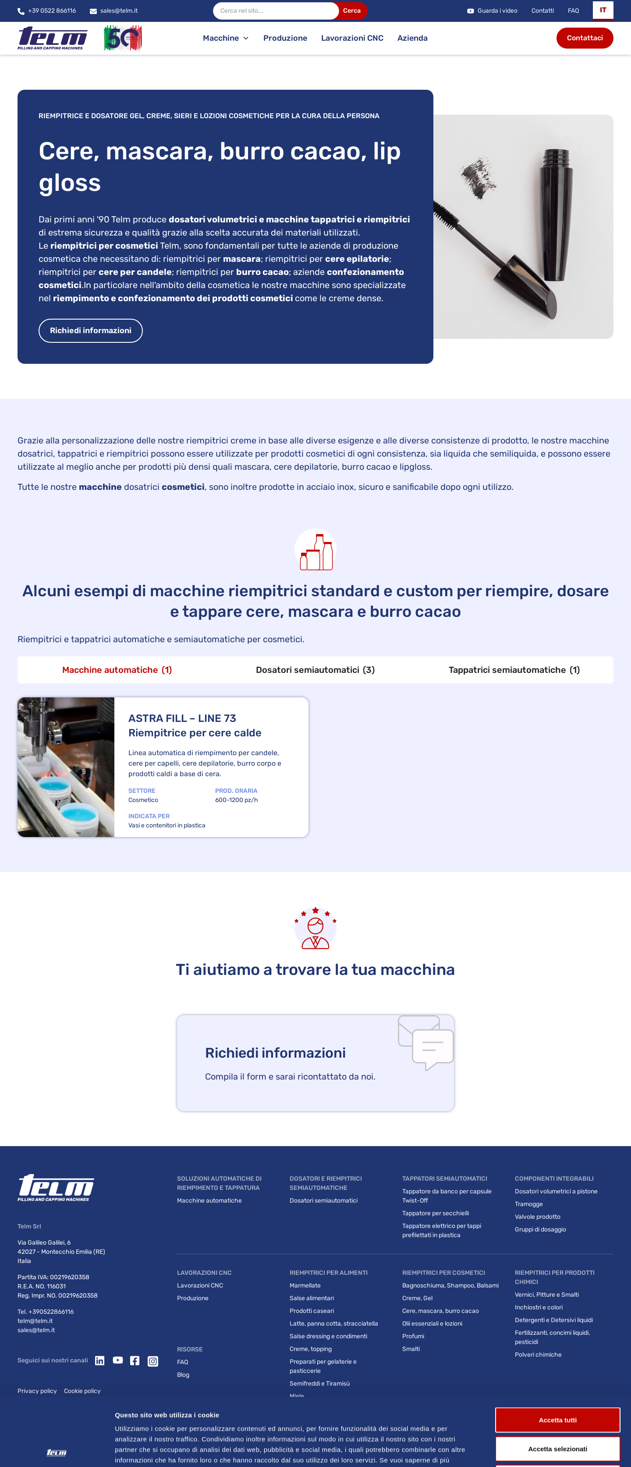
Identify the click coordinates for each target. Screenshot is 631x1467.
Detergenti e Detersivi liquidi (554, 1320)
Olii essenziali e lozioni (432, 1323)
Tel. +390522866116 (46, 1312)
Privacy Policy (175, 1403)
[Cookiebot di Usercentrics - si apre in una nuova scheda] (56, 1449)
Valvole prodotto (537, 1217)
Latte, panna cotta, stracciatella (334, 1323)
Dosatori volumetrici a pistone (556, 1191)
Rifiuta (558, 1409)
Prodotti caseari (312, 1311)
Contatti (543, 10)
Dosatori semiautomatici (324, 1200)
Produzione (285, 38)
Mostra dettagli (461, 1449)
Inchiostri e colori (539, 1307)
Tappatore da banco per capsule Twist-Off (447, 1196)
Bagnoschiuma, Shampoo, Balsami (450, 1285)
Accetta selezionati (557, 1381)
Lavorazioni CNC (352, 38)
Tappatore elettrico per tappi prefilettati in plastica (441, 1230)
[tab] (117, 669)
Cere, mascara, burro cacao (440, 1311)
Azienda (412, 38)
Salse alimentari (312, 1298)
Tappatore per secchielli (435, 1213)
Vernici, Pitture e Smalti (547, 1294)
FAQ (573, 10)
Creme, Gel (417, 1298)
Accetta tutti (558, 1352)
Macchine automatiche (209, 1200)
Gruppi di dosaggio (540, 1229)
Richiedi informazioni (90, 330)
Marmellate (305, 1285)
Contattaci (585, 38)
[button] (603, 11)
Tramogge (529, 1204)
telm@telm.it (35, 1321)
